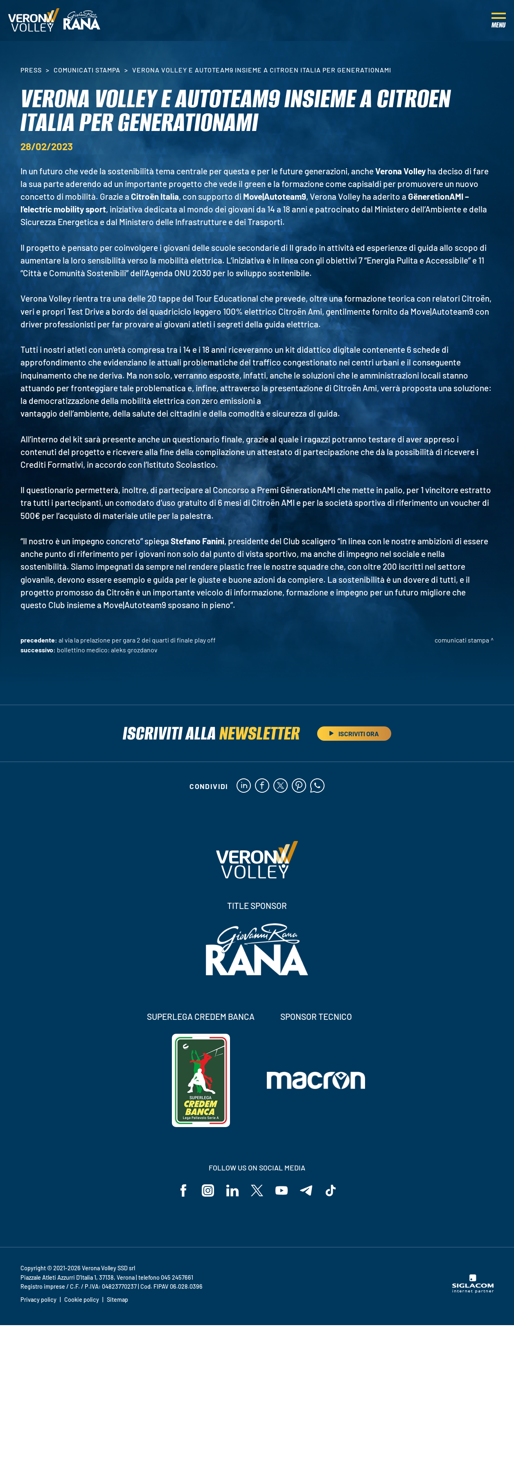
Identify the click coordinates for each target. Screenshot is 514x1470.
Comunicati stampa (87, 70)
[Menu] (498, 20)
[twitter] (280, 786)
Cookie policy (81, 1299)
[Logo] (33, 20)
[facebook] (262, 786)
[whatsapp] (317, 786)
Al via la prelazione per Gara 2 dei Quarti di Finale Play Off (137, 640)
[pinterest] (299, 786)
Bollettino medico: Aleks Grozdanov (107, 650)
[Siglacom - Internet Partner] (473, 1290)
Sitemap (117, 1299)
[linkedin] (244, 786)
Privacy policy (38, 1299)
